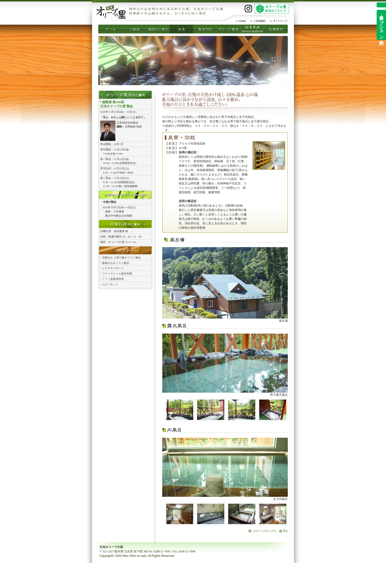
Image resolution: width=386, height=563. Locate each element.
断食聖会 (229, 29)
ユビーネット (110, 284)
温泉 (158, 29)
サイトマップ (279, 21)
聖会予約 (181, 29)
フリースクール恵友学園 (117, 273)
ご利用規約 (258, 21)
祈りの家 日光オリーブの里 (111, 12)
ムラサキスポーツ (113, 268)
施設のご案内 (134, 29)
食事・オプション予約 (381, 24)
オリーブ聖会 (205, 29)
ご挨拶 (110, 29)
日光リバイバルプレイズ (125, 195)
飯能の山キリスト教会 (115, 262)
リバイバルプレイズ (252, 29)
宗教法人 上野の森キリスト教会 (121, 257)
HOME (241, 21)
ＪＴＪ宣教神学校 (113, 278)
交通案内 (276, 29)
